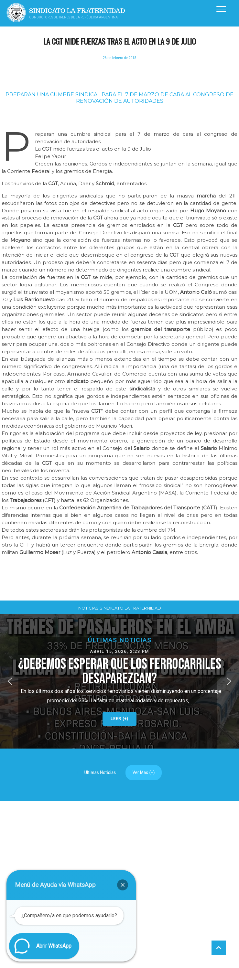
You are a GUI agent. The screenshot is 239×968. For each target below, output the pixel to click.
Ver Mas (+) (144, 917)
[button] (119, 825)
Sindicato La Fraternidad (77, 11)
